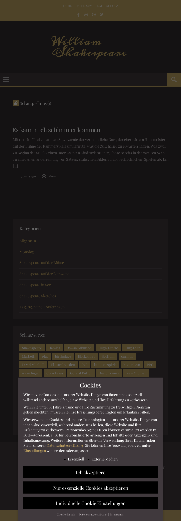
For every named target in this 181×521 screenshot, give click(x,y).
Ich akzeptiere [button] (90, 473)
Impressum (117, 515)
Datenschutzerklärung (65, 446)
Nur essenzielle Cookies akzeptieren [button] (90, 488)
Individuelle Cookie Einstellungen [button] (90, 504)
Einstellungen (34, 451)
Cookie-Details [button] (66, 515)
